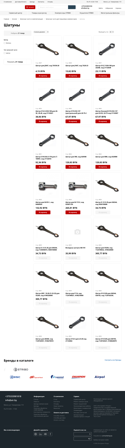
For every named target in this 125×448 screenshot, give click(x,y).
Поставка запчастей (80, 412)
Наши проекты (58, 406)
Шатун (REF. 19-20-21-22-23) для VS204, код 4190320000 (47, 294)
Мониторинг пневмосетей (82, 408)
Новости (36, 401)
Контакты (57, 401)
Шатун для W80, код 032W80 (106, 157)
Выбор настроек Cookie (101, 440)
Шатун (8, 53)
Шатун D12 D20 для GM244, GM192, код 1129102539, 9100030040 (105, 295)
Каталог (14, 19)
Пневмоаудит (78, 410)
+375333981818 (86, 6)
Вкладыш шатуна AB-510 (75, 248)
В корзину (43, 76)
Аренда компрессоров (41, 404)
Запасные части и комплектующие (31, 19)
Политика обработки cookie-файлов (40, 409)
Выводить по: (104, 32)
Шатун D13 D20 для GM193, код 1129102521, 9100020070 (106, 340)
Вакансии (57, 408)
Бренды (36, 406)
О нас (55, 399)
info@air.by (85, 8)
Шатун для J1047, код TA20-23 (77, 66)
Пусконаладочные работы (82, 406)
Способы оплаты (59, 416)
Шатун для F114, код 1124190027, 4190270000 (74, 294)
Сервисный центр (79, 399)
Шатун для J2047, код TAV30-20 (47, 66)
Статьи (36, 399)
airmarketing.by (107, 436)
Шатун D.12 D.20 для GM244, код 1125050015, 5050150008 (46, 249)
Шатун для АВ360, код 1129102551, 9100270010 (44, 340)
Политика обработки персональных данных (41, 415)
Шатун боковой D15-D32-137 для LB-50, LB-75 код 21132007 (106, 112)
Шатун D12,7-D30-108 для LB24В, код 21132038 (105, 67)
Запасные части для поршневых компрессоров (61, 19)
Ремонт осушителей (80, 404)
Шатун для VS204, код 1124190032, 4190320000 (104, 249)
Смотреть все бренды (113, 360)
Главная (6, 19)
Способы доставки (60, 418)
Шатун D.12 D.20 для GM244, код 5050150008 (106, 203)
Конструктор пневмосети (42, 412)
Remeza (8, 43)
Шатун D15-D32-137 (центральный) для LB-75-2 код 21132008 (76, 113)
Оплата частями (59, 420)
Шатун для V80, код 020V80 (76, 157)
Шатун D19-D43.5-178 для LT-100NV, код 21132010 (46, 158)
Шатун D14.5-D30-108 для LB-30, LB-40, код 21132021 (47, 112)
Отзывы (56, 404)
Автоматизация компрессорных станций (82, 415)
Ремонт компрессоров (81, 401)
